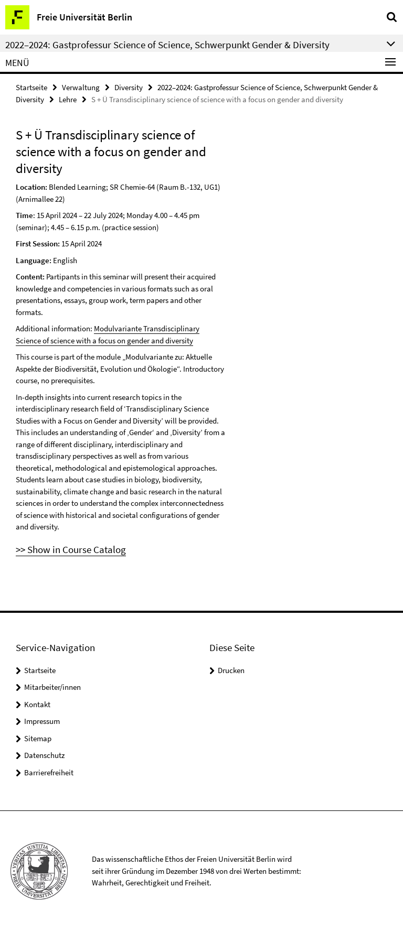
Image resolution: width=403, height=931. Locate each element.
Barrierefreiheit (48, 772)
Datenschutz (44, 755)
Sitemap (37, 738)
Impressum (42, 721)
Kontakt (37, 704)
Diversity (128, 87)
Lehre (68, 99)
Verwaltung (81, 87)
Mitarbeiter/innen (52, 687)
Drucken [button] (231, 670)
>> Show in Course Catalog (71, 549)
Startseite (31, 87)
